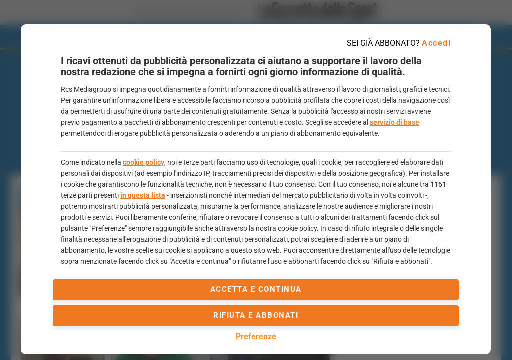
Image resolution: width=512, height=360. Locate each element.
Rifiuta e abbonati (256, 315)
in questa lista (143, 196)
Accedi (436, 43)
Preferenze (256, 337)
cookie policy (143, 162)
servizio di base (395, 122)
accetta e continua (256, 289)
